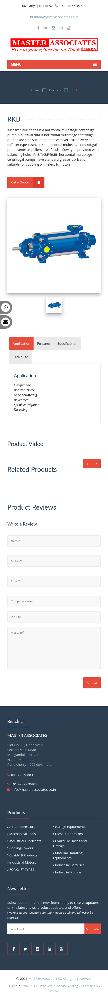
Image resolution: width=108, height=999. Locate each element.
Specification (67, 343)
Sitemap (54, 991)
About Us (28, 986)
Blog (75, 986)
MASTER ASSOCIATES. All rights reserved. (60, 978)
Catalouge (20, 357)
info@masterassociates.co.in (56, 17)
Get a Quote (27, 182)
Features (43, 343)
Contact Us (90, 986)
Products (55, 90)
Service (62, 986)
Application (21, 343)
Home (35, 90)
